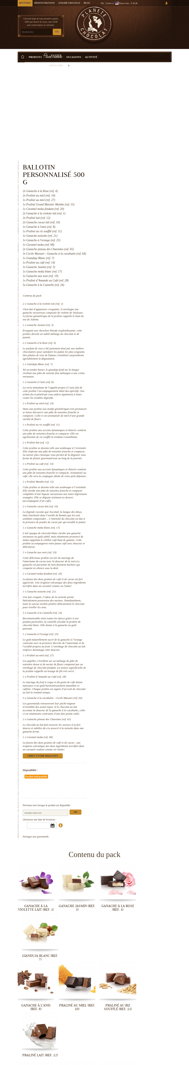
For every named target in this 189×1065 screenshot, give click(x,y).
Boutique (25, 3)
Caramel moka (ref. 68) (128, 663)
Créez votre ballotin (158, 49)
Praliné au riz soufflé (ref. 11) (131, 330)
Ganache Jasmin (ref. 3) (128, 231)
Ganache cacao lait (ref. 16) (130, 422)
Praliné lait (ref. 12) (126, 352)
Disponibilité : (118, 696)
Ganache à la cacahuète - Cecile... (154, 1014)
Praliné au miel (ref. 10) (128, 309)
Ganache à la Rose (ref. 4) (129, 249)
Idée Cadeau (54, 51)
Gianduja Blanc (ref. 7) (128, 270)
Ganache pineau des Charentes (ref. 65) (137, 645)
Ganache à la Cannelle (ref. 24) (132, 536)
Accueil (21, 58)
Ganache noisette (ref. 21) (129, 514)
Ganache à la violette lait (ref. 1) (133, 209)
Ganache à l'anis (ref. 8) (128, 288)
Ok (163, 726)
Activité (91, 51)
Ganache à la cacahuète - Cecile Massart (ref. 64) (142, 621)
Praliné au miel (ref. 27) (128, 578)
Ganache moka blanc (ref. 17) (131, 447)
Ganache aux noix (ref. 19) (130, 472)
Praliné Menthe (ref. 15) (128, 398)
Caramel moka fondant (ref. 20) (132, 493)
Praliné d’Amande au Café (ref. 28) (134, 599)
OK (57, 32)
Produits (35, 51)
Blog (87, 3)
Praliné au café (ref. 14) (128, 376)
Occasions (73, 51)
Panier (155, 21)
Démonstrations (44, 3)
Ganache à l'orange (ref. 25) (130, 557)
